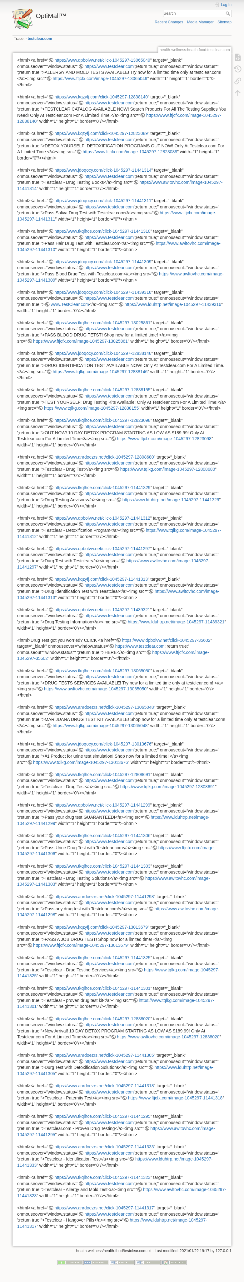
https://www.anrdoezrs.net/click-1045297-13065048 (104, 707)
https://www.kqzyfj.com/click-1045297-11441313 (101, 579)
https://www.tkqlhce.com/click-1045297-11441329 (102, 487)
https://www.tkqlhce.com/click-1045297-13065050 (102, 670)
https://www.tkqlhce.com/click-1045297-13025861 (102, 322)
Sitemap (224, 22)
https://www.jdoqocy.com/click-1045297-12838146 (102, 353)
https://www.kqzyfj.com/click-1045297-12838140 (101, 96)
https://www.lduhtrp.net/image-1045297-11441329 (170, 499)
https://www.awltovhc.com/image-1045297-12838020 (168, 1036)
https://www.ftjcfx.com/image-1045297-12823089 (129, 151)
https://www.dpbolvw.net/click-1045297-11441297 (102, 548)
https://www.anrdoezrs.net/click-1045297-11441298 (104, 896)
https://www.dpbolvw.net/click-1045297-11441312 (102, 518)
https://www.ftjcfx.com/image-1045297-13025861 (80, 341)
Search (229, 13)
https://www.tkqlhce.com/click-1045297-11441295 (102, 1116)
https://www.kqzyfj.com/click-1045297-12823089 (101, 133)
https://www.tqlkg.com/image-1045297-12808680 (167, 469)
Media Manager (200, 22)
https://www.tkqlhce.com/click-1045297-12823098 (102, 420)
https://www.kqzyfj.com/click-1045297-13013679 (101, 927)
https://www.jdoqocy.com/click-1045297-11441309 (102, 261)
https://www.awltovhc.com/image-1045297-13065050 (95, 688)
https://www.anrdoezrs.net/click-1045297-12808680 (104, 457)
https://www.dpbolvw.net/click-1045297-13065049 (102, 60)
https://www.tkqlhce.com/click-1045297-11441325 (102, 957)
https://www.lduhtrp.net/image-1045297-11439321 (176, 621)
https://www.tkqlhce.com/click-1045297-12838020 (102, 1018)
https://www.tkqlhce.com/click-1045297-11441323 (102, 1177)
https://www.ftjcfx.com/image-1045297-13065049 (100, 78)
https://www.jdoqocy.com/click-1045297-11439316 (102, 292)
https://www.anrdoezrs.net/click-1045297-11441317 (104, 1207)
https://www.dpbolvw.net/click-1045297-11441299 (102, 805)
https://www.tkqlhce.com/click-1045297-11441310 (102, 231)
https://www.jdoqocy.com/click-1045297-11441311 (102, 200)
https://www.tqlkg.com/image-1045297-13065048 (100, 725)
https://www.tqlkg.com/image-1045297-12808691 (167, 786)
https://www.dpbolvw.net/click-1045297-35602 (166, 640)
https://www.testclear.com (109, 66)
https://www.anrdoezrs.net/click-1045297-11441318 (104, 1085)
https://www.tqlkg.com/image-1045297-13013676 (80, 762)
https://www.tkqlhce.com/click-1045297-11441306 (102, 835)
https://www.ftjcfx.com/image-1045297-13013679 (80, 945)
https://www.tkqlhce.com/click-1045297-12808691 (102, 774)
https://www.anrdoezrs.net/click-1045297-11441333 (104, 1146)
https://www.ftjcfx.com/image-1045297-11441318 (175, 1097)
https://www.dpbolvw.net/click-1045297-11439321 (102, 609)
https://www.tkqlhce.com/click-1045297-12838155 (102, 389)
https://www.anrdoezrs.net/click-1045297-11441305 (104, 1055)
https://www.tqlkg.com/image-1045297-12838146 (100, 371)
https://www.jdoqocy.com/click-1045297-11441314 (102, 170)
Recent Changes (169, 22)
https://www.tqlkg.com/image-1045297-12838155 (91, 408)
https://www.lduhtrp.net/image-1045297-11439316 (172, 304)
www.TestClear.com (70, 304)
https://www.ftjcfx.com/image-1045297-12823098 (164, 438)
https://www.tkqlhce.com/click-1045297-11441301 (102, 988)
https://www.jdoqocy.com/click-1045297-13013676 (102, 743)
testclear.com (40, 38)
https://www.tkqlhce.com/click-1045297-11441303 (102, 866)
